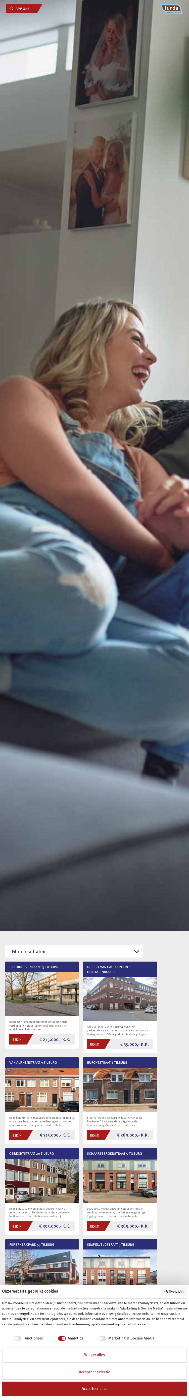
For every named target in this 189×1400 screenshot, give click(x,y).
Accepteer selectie (94, 1372)
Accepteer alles (95, 1389)
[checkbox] (22, 1338)
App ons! (20, 9)
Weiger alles (94, 1355)
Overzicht (174, 1291)
